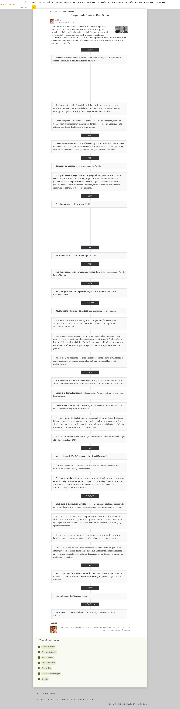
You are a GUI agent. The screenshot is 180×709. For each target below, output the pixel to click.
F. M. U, (58, 20)
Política (71, 12)
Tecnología (160, 2)
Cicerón (45, 679)
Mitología (91, 2)
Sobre (145, 704)
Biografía (102, 2)
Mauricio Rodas (48, 647)
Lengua (59, 2)
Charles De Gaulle (49, 652)
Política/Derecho (115, 2)
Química (32, 2)
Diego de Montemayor (51, 673)
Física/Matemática (45, 2)
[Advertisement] (90, 83)
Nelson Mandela (48, 663)
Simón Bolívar (47, 657)
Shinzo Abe (46, 668)
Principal (53, 12)
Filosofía (129, 2)
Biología (23, 2)
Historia (81, 2)
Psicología (148, 2)
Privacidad (139, 704)
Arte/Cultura (69, 2)
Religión (138, 2)
